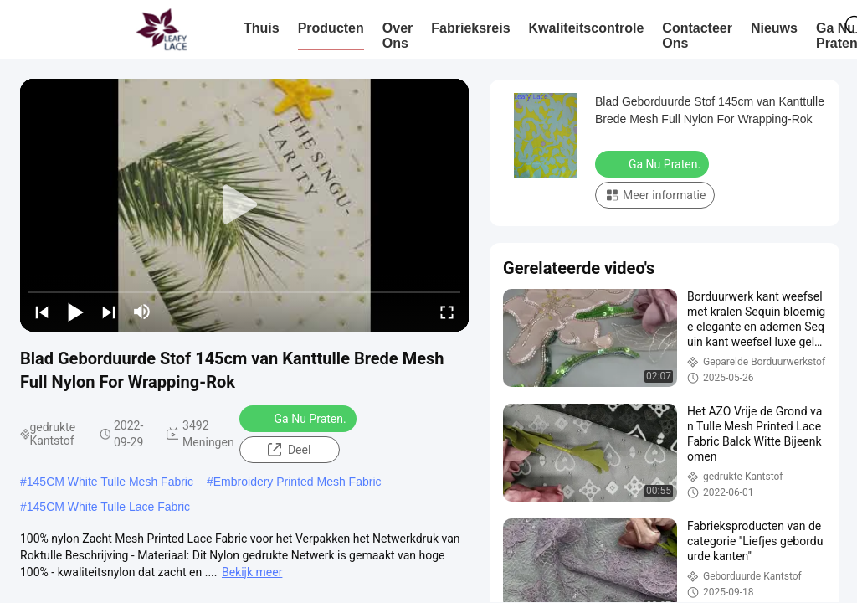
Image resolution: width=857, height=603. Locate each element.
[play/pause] (75, 311)
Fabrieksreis (470, 28)
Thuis (262, 28)
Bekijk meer (252, 572)
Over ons (397, 35)
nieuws (774, 28)
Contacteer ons (697, 35)
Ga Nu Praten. (299, 418)
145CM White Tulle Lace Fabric (108, 506)
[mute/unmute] (142, 311)
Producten (331, 28)
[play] (244, 205)
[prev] (42, 311)
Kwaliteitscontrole (586, 28)
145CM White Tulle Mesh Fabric (110, 481)
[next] (109, 311)
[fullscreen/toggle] (447, 311)
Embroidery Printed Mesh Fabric (297, 481)
